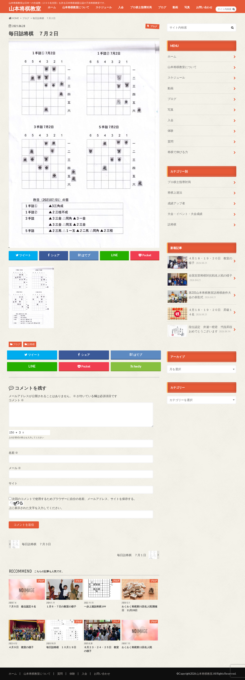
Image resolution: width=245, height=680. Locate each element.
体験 (170, 130)
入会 (121, 7)
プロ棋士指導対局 (141, 7)
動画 (175, 7)
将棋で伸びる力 (178, 152)
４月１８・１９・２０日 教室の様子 (200, 262)
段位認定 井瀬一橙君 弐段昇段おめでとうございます (200, 331)
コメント (16, 400)
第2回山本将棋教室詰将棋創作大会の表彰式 (199, 296)
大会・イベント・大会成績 (185, 213)
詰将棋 (31, 344)
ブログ (162, 7)
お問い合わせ (204, 7)
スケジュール (104, 7)
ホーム (52, 7)
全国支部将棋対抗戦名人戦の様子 (200, 279)
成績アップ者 (176, 203)
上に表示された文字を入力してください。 (36, 508)
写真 (187, 7)
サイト (13, 483)
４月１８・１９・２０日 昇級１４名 (200, 314)
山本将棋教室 (25, 8)
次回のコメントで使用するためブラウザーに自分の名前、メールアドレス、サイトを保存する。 (74, 498)
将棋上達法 (175, 192)
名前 (13, 452)
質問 (170, 141)
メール (15, 468)
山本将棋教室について (75, 7)
